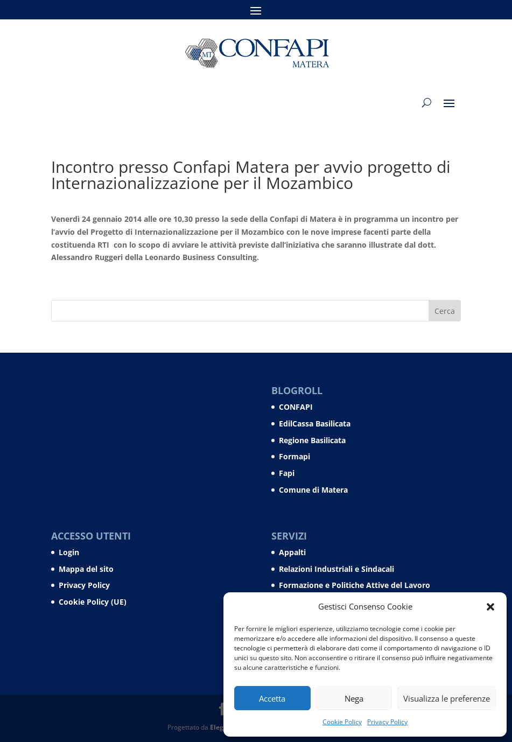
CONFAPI (296, 407)
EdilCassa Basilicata (314, 423)
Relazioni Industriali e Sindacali (336, 569)
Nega (354, 698)
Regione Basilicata (312, 440)
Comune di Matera (313, 490)
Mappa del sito (86, 569)
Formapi (294, 456)
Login (69, 552)
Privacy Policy (387, 721)
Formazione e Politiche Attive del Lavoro (354, 585)
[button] (490, 606)
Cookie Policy (342, 721)
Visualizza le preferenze (446, 698)
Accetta (272, 698)
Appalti (292, 552)
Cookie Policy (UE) (93, 602)
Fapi (286, 473)
